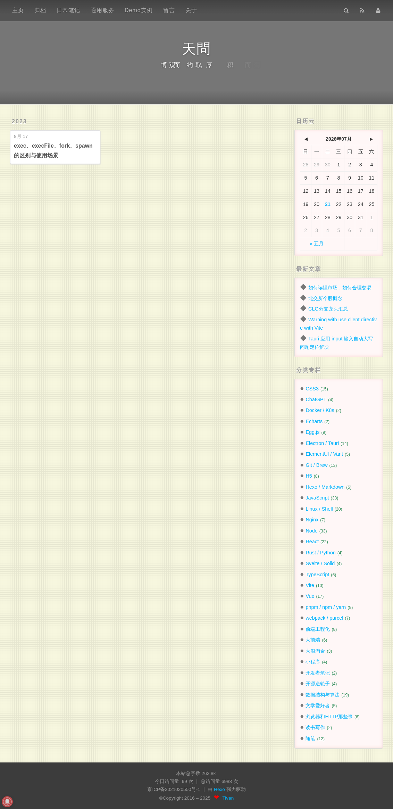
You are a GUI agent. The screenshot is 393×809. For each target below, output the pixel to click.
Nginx (312, 519)
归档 (40, 10)
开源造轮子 (318, 683)
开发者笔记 (318, 673)
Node (311, 531)
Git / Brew (316, 465)
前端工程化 (318, 629)
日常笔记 (68, 10)
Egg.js (312, 432)
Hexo (220, 789)
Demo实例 (139, 10)
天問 (196, 48)
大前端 (313, 640)
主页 (18, 10)
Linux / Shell (319, 509)
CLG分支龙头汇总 (328, 309)
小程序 (313, 661)
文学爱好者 (318, 705)
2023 (19, 121)
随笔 (310, 738)
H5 (309, 476)
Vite (310, 585)
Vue (310, 596)
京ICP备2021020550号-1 (173, 789)
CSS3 (312, 388)
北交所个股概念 (325, 298)
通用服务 (102, 10)
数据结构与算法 (323, 694)
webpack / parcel (324, 618)
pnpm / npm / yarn (326, 607)
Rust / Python (320, 552)
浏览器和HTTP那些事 (329, 716)
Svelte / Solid (320, 563)
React (312, 541)
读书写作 (315, 727)
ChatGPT (316, 399)
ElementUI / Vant (324, 454)
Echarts (314, 421)
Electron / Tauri (322, 443)
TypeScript (317, 574)
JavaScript (317, 498)
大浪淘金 (315, 651)
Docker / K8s (320, 410)
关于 (191, 10)
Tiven (228, 798)
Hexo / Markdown (325, 487)
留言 (169, 10)
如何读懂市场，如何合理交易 (339, 287)
